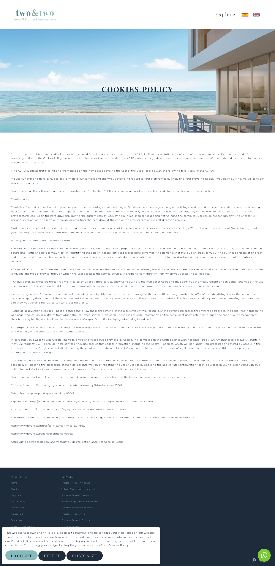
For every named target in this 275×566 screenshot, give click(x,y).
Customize (85, 555)
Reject (52, 555)
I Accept (21, 555)
